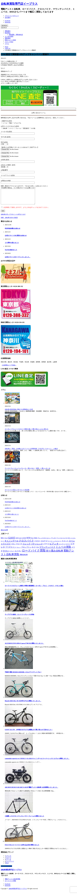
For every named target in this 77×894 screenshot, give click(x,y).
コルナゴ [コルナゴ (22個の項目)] (44, 544)
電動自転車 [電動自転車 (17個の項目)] (24, 557)
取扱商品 (7, 33)
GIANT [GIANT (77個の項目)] (11, 540)
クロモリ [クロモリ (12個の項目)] (37, 544)
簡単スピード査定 (10, 40)
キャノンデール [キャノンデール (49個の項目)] (12, 544)
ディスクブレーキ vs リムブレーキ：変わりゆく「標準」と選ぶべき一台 (27, 471)
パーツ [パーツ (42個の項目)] (46, 547)
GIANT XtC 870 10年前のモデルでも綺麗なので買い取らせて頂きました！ (29, 732)
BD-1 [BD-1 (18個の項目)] (2, 541)
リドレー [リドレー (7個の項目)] (11, 554)
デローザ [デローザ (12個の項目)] (19, 547)
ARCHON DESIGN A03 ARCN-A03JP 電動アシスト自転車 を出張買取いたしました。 (31, 790)
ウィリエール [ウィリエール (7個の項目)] (61, 541)
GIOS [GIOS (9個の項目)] (17, 541)
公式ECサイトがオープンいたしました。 (18, 260)
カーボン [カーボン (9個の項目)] (68, 541)
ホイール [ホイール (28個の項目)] (35, 550)
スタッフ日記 (9, 42)
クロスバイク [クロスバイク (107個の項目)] (26, 543)
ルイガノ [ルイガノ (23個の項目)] (18, 554)
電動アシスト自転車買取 (12, 882)
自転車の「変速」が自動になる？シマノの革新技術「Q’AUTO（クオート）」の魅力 (31, 451)
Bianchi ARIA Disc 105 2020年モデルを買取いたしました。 (23, 704)
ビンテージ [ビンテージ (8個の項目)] (62, 547)
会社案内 (7, 17)
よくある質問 (9, 36)
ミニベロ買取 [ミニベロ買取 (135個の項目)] (63, 550)
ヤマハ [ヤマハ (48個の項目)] (6, 554)
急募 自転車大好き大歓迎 (9, 220)
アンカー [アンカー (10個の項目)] (54, 541)
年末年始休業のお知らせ (12, 231)
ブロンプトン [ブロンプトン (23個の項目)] (26, 550)
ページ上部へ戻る (6, 869)
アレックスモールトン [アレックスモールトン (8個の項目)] (44, 541)
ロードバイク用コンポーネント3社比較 (17, 493)
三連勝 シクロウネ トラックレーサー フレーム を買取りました (24, 819)
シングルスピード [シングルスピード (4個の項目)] (57, 544)
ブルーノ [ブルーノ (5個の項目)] (18, 550)
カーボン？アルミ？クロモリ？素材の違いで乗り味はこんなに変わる (26, 432)
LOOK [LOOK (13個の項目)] (24, 541)
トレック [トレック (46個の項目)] (26, 547)
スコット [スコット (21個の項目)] (65, 544)
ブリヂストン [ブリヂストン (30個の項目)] (10, 550)
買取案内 (7, 31)
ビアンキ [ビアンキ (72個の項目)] (54, 546)
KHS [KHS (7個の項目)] (20, 541)
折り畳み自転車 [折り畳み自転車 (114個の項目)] (54, 553)
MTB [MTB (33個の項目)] (28, 541)
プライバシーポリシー (12, 16)
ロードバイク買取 (10, 884)
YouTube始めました (11, 253)
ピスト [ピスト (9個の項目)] (68, 547)
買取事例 (7, 38)
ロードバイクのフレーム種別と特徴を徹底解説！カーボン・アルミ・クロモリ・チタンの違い (34, 588)
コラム (7, 43)
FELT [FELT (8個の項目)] (6, 541)
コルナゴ (8, 860)
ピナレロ (8, 859)
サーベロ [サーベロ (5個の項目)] (50, 544)
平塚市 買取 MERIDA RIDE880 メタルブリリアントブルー (23, 675)
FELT (7, 866)
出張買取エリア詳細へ (9, 368)
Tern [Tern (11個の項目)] (32, 541)
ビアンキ (8, 862)
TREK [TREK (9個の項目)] (35, 541)
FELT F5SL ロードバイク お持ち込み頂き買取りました (22, 848)
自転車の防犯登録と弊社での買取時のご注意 (19, 412)
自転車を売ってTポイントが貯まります (13, 217)
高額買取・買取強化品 (16, 34)
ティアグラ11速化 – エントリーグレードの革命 (19, 617)
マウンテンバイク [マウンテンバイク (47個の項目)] (47, 550)
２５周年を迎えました (12, 245)
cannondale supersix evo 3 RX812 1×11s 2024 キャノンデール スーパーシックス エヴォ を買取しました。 (37, 761)
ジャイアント (10, 864)
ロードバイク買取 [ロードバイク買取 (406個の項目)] (34, 553)
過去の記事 (4, 533)
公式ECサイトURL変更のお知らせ (16, 238)
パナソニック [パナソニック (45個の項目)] (37, 547)
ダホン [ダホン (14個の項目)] (13, 547)
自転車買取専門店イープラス (19, 3)
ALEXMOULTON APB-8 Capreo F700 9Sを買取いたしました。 (24, 646)
